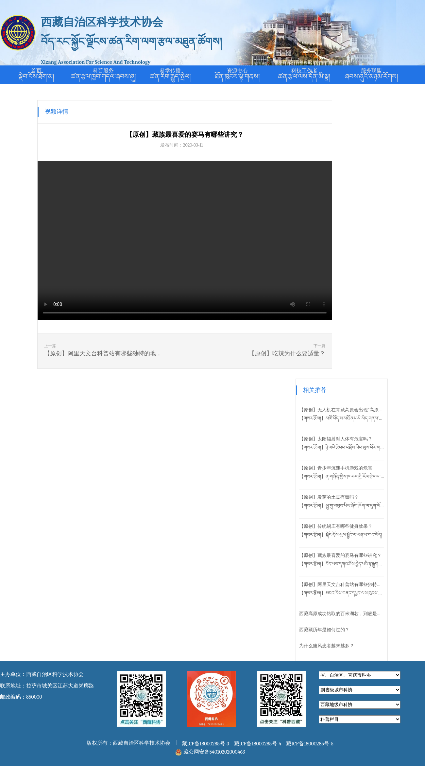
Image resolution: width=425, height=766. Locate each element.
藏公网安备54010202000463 (214, 473)
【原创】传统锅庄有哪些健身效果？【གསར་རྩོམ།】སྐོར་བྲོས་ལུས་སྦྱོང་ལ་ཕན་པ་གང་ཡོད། (361, 252)
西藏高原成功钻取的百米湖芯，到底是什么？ (362, 335)
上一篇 (85, 351)
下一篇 (243, 351)
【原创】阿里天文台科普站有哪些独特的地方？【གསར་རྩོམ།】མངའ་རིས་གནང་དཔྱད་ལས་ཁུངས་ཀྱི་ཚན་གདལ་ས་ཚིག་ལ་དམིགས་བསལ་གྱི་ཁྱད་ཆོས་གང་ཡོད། (362, 310)
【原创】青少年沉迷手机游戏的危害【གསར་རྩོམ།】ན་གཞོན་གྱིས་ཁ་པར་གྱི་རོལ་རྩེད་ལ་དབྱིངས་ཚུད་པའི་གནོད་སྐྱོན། (362, 194)
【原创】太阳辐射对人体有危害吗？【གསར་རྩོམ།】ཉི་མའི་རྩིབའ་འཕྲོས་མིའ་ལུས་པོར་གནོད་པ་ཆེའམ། (362, 165)
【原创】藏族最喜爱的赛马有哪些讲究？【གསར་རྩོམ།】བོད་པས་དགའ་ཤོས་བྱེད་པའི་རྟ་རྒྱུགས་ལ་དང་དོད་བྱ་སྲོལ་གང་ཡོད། (362, 281)
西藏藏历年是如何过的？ (345, 351)
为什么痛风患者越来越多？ (347, 367)
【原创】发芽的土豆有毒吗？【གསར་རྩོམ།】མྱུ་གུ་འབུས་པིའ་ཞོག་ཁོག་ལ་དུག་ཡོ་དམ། (362, 223)
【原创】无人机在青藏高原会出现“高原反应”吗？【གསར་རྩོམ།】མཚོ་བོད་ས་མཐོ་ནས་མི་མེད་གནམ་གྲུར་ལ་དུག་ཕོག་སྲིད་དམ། (362, 136)
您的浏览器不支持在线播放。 (164, 240)
